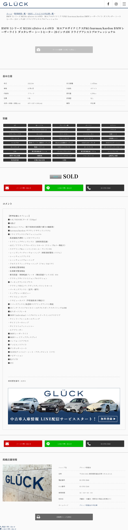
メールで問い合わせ (23, 188)
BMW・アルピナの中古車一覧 (41, 13)
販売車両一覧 (20, 13)
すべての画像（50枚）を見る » (64, 49)
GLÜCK (15, 4)
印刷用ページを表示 (64, 517)
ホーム (9, 13)
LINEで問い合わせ (8, 529)
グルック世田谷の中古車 (88, 505)
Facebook (108, 4)
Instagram (116, 4)
